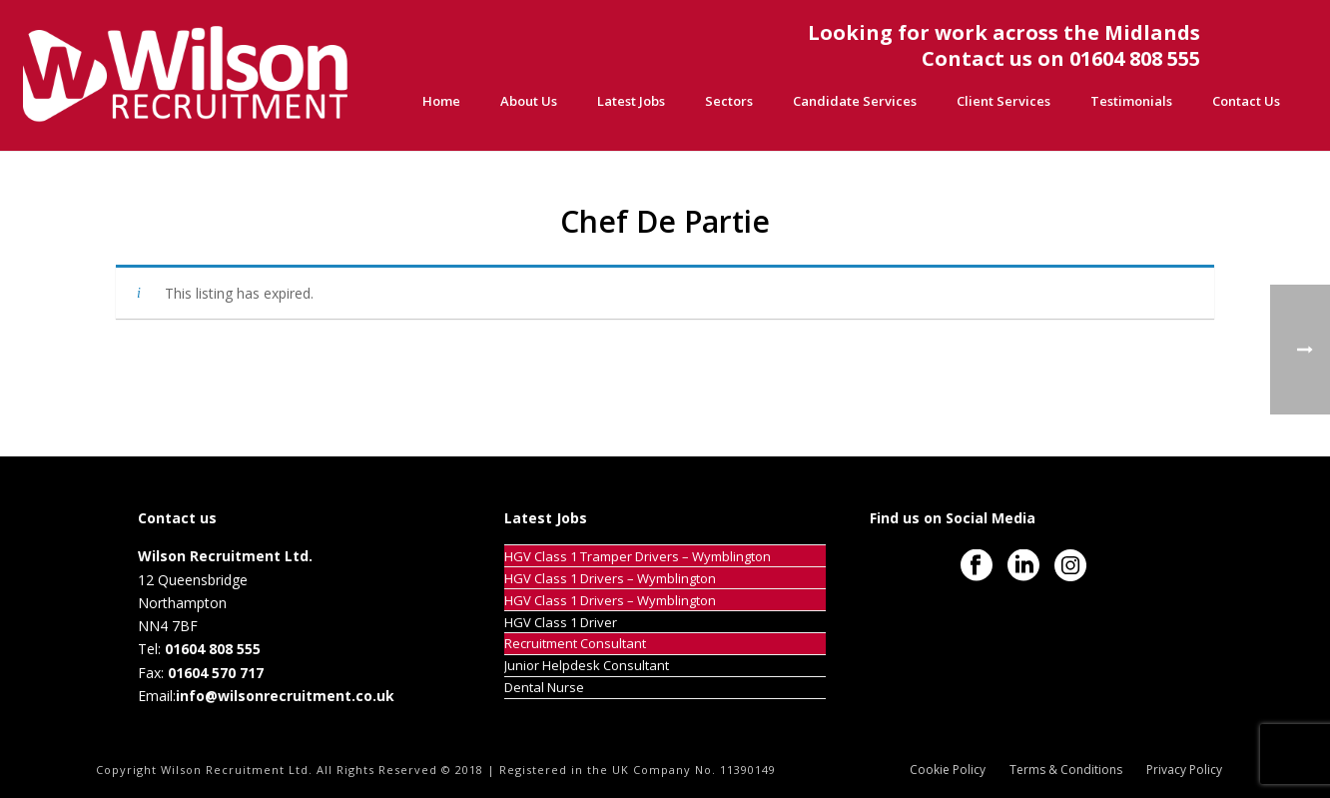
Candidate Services (855, 101)
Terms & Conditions (1065, 770)
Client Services (1003, 101)
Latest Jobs (631, 101)
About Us (528, 101)
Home (441, 101)
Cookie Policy (948, 770)
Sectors (729, 101)
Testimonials (1131, 101)
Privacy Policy (1184, 770)
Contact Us (1246, 101)
